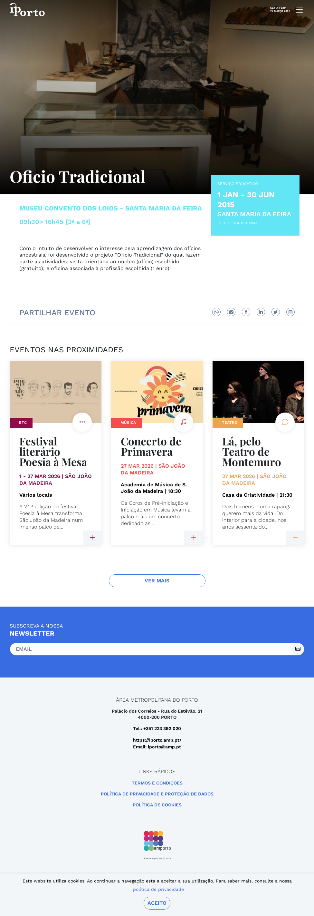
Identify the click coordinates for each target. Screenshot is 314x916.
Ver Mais (157, 581)
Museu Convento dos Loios (68, 208)
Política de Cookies (157, 804)
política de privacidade (158, 889)
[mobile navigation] (297, 9)
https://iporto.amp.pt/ (157, 740)
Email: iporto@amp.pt (157, 746)
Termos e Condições (157, 782)
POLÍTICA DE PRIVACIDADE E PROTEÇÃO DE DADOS (157, 793)
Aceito (157, 903)
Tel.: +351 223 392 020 (157, 728)
